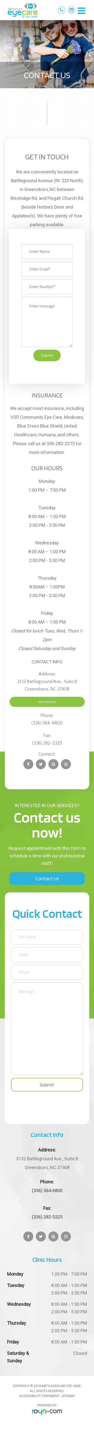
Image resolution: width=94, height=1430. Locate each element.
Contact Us (47, 878)
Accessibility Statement (39, 1396)
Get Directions (47, 702)
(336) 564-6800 (47, 723)
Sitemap (68, 1396)
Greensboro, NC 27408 (47, 1162)
